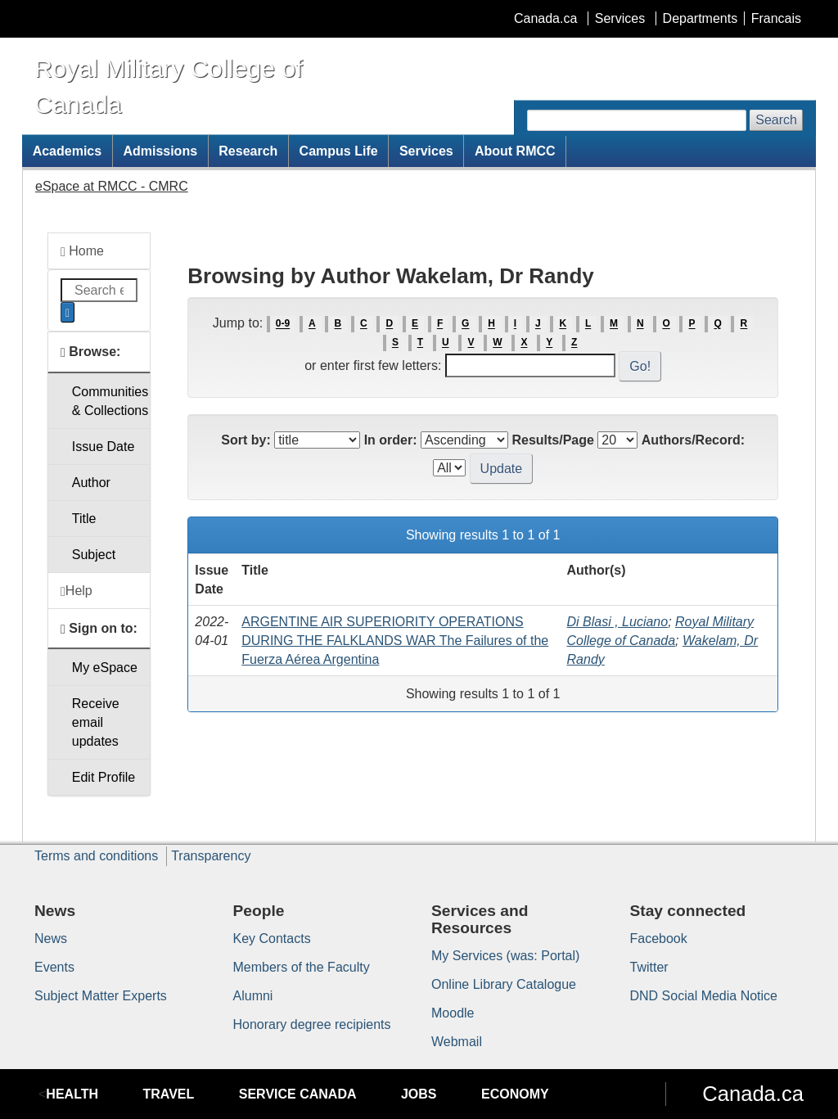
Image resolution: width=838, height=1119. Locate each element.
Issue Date (103, 446)
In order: (390, 440)
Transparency (210, 856)
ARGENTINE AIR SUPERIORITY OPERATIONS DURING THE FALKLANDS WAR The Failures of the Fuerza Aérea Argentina (394, 640)
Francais (776, 18)
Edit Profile (103, 777)
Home (82, 251)
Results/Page (552, 440)
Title (84, 519)
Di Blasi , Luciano (618, 622)
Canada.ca (545, 18)
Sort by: (245, 440)
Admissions (160, 151)
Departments (700, 18)
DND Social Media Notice (704, 996)
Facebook (658, 938)
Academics (67, 151)
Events (54, 967)
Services (620, 18)
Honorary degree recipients (312, 1024)
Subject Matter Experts (100, 996)
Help (76, 591)
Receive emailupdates (95, 722)
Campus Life (339, 151)
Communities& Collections (110, 401)
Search (776, 120)
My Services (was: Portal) (505, 956)
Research (248, 151)
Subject (93, 555)
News (50, 938)
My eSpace (104, 668)
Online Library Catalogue (503, 984)
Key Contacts (272, 938)
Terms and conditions (96, 856)
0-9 (283, 324)
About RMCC (515, 151)
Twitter (649, 967)
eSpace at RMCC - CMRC (111, 186)
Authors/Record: (693, 440)
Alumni (253, 996)
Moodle (452, 1013)
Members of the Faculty (301, 967)
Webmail (456, 1042)
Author (91, 483)
